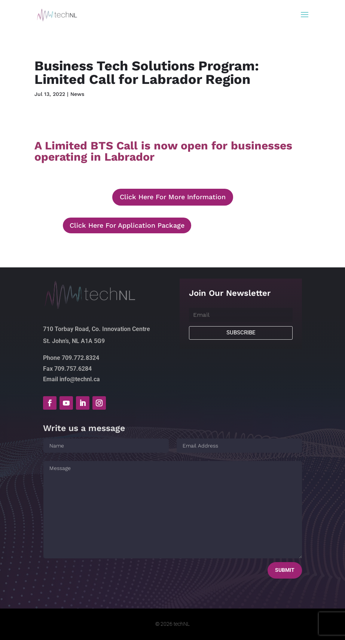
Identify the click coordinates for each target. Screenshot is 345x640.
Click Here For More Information (173, 197)
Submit (284, 570)
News (77, 94)
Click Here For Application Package (127, 225)
